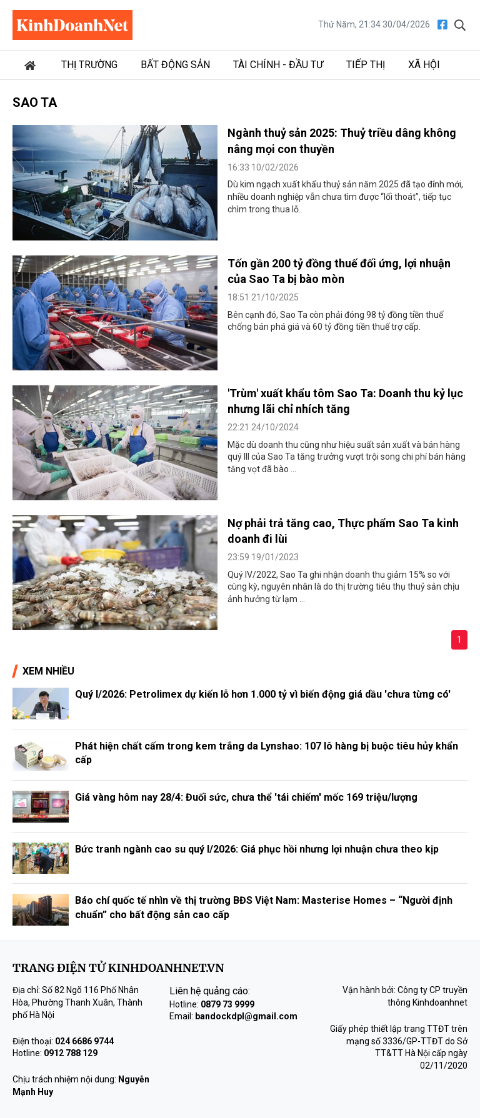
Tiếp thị (365, 65)
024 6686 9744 (84, 1041)
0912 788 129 (71, 1053)
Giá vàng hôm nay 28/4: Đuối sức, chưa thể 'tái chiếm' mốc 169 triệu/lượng (246, 797)
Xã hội (424, 65)
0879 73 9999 (227, 1004)
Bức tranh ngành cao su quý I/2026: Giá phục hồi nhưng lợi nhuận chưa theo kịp (257, 849)
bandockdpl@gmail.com (246, 1016)
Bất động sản (175, 65)
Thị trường (89, 65)
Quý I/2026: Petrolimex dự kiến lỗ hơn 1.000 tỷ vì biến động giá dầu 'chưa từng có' (263, 694)
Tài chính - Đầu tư (278, 65)
